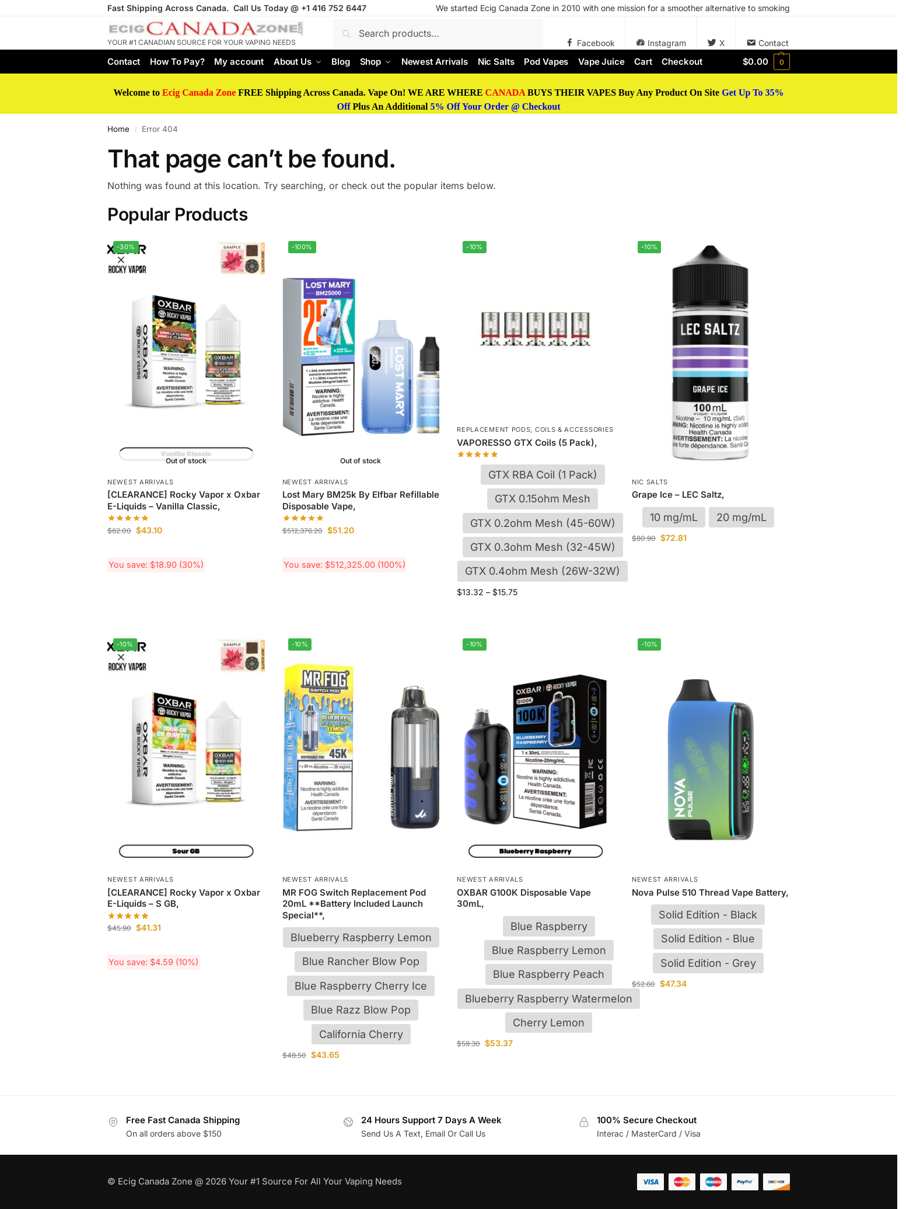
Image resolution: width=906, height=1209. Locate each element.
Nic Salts (650, 482)
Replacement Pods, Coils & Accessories (535, 429)
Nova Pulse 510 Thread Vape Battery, (710, 892)
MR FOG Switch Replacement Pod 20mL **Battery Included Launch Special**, (354, 904)
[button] (766, 62)
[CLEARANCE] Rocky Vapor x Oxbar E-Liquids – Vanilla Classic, (183, 500)
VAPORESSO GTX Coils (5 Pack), (527, 442)
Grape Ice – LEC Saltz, (678, 494)
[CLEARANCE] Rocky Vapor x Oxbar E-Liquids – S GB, (183, 898)
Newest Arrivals (140, 482)
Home (118, 129)
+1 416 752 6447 (333, 8)
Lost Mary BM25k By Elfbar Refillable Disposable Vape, (360, 500)
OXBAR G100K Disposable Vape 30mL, (524, 898)
